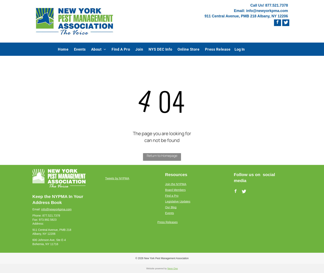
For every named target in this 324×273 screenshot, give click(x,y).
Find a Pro (172, 195)
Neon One (172, 268)
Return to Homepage (162, 155)
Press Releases (167, 222)
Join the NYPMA (175, 184)
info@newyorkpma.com (267, 11)
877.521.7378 (276, 5)
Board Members (175, 190)
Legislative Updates (177, 201)
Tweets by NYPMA (117, 178)
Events (169, 213)
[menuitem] (63, 49)
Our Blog (170, 207)
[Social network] (286, 22)
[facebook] (277, 22)
